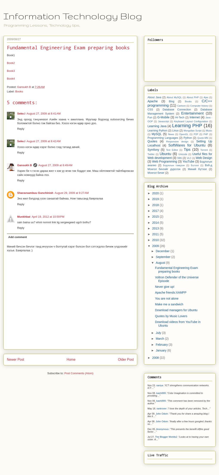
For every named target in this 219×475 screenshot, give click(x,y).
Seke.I (21, 113)
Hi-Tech (179, 117)
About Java (154, 97)
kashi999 (161, 393)
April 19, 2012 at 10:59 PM (48, 216)
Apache (153, 101)
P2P (196, 134)
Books (19, 91)
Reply (20, 128)
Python (188, 137)
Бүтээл (195, 165)
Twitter (151, 154)
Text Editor (172, 150)
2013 (156, 228)
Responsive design (177, 141)
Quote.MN (202, 138)
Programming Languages (163, 137)
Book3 (11, 70)
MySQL (157, 134)
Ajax (206, 97)
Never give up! (164, 286)
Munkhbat (23, 216)
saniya (159, 385)
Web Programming (164, 161)
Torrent (204, 150)
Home (71, 359)
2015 (156, 216)
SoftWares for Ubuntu (186, 145)
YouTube (188, 161)
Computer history (199, 105)
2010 (156, 240)
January (161, 350)
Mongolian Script (193, 130)
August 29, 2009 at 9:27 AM (72, 193)
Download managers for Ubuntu (176, 310)
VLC (189, 158)
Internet (195, 117)
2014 (156, 222)
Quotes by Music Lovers (171, 316)
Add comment (17, 237)
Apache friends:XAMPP (170, 292)
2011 (156, 234)
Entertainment (192, 113)
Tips (187, 150)
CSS (150, 109)
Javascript (163, 121)
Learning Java (157, 126)
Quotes (152, 141)
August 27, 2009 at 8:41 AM (44, 113)
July (159, 333)
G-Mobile (163, 117)
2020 (156, 193)
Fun (150, 117)
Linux (175, 130)
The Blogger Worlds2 (166, 437)
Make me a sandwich (169, 304)
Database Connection (177, 109)
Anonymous (162, 429)
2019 (156, 199)
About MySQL (174, 97)
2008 (156, 357)
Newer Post (15, 359)
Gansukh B (24, 165)
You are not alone (166, 298)
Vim (179, 158)
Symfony (153, 149)
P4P (206, 134)
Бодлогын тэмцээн (174, 165)
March (160, 338)
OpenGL (183, 134)
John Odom (162, 413)
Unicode (182, 154)
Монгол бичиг (156, 172)
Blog (171, 101)
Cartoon (181, 105)
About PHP (193, 97)
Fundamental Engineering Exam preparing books (176, 269)
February (162, 344)
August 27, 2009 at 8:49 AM (55, 165)
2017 (156, 211)
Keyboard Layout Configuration (191, 121)
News (171, 134)
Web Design (204, 158)
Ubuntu (165, 154)
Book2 (11, 63)
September (163, 257)
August (161, 262)
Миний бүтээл (197, 169)
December (163, 251)
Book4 (11, 78)
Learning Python (157, 130)
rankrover (161, 408)
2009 (156, 246)
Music (209, 130)
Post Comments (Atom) (78, 373)
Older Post (126, 359)
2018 (156, 205)
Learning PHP (187, 125)
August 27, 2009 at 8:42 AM (44, 141)
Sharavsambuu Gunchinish (35, 193)
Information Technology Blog (72, 16)
